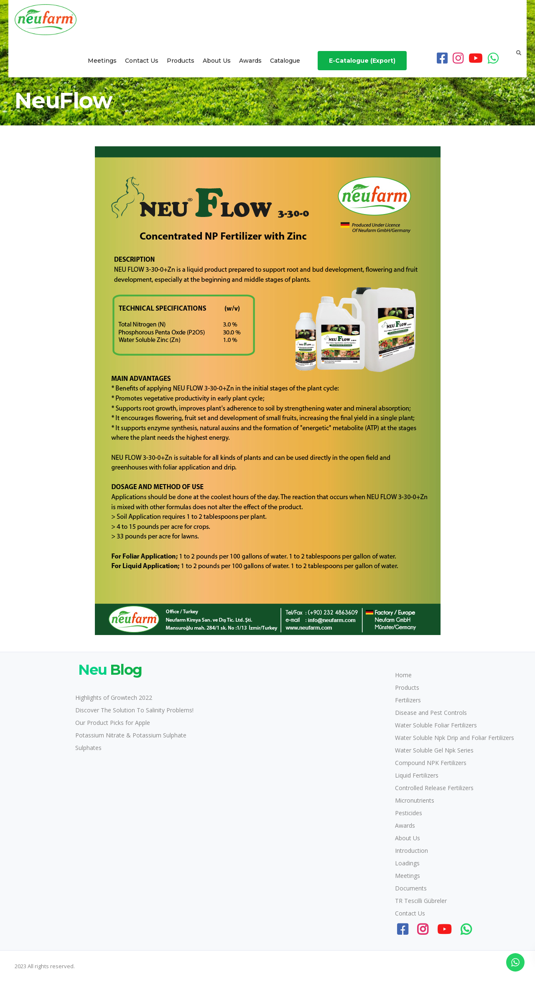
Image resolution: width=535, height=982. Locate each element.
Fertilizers (408, 700)
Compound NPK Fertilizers (430, 763)
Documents (411, 888)
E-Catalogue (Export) (362, 60)
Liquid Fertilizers (416, 775)
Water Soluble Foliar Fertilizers (436, 725)
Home (403, 675)
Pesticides (408, 813)
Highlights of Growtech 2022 (113, 697)
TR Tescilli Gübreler (421, 901)
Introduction (411, 850)
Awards (250, 60)
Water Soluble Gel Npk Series (434, 750)
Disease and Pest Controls (431, 713)
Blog (108, 669)
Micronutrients (414, 800)
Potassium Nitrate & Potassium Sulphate (130, 735)
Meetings (102, 60)
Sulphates (88, 748)
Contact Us (141, 60)
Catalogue (285, 60)
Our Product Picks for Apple (112, 723)
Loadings (407, 863)
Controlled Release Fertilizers (434, 788)
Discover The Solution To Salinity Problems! (134, 710)
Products (180, 60)
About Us (217, 60)
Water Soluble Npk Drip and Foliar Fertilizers (454, 738)
